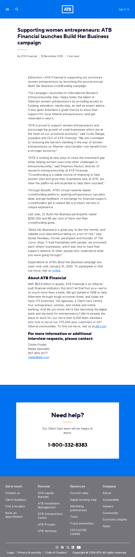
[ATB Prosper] (47, 524)
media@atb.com (38, 357)
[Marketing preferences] (78, 508)
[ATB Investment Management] (49, 505)
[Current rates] (79, 493)
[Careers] (108, 506)
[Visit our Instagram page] (57, 548)
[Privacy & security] (30, 552)
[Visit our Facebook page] (62, 548)
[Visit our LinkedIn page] (72, 548)
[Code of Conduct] (56, 552)
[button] (7, 9)
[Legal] (11, 552)
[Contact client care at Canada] (67, 445)
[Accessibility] (111, 499)
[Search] (17, 9)
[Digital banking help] (83, 499)
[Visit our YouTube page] (78, 548)
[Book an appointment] (13, 515)
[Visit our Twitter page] (67, 548)
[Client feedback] (15, 499)
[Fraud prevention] (82, 523)
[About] (107, 493)
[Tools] (74, 516)
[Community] (110, 513)
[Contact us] (12, 493)
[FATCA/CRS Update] (78, 532)
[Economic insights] (115, 519)
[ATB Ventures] (47, 531)
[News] (106, 526)
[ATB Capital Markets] (46, 495)
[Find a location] (15, 506)
